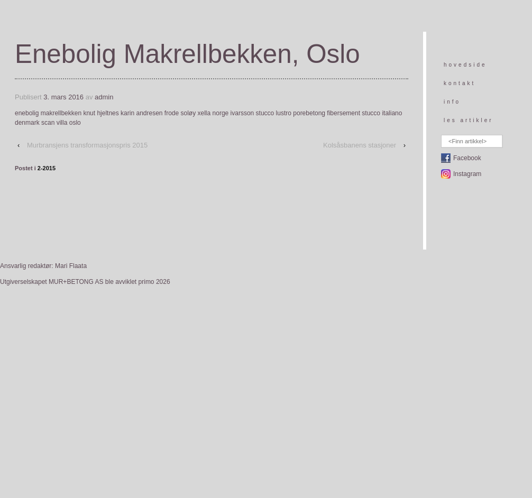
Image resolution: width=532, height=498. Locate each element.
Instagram (467, 174)
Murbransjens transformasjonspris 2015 (87, 145)
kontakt (459, 83)
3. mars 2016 (63, 97)
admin (104, 97)
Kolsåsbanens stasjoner (359, 145)
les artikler (468, 120)
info (452, 102)
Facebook (467, 158)
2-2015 (47, 168)
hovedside (465, 65)
